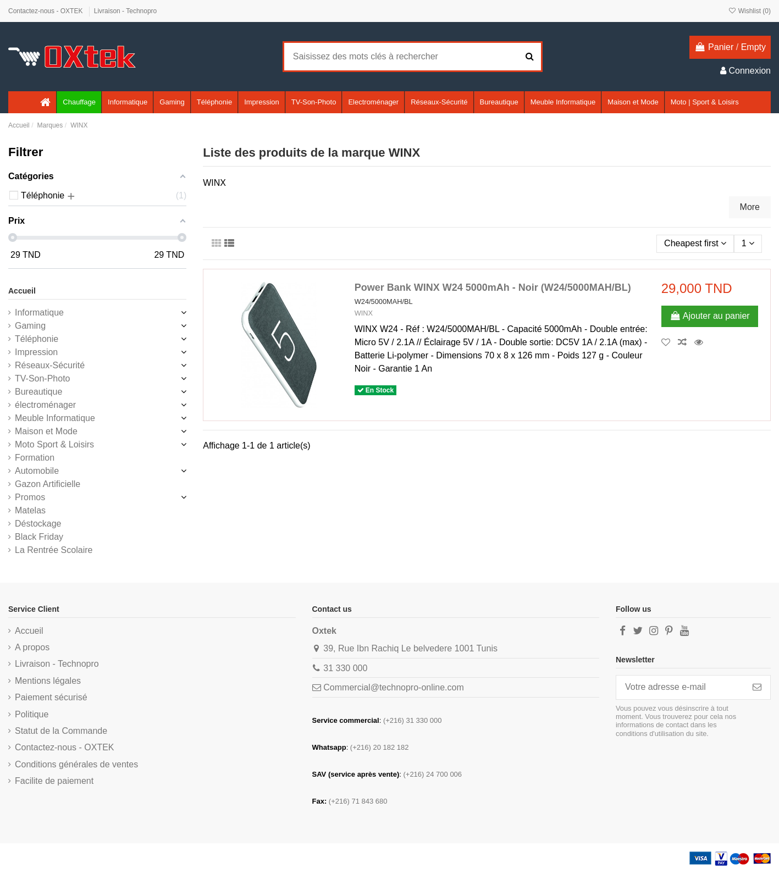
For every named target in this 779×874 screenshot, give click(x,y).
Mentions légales (48, 680)
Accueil (22, 290)
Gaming (30, 325)
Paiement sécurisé (51, 697)
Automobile (37, 470)
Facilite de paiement (54, 781)
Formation (34, 457)
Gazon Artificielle (47, 484)
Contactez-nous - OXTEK (46, 11)
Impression (36, 352)
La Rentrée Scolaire (53, 550)
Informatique (39, 312)
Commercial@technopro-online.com (393, 687)
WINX (364, 313)
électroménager (45, 405)
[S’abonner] (757, 687)
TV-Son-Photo (42, 378)
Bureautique (38, 391)
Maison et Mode (46, 431)
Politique (31, 714)
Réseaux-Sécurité (50, 365)
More (750, 207)
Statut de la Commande (61, 730)
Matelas (30, 510)
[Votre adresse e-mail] (680, 687)
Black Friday (39, 536)
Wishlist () (749, 11)
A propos (32, 647)
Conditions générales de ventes (76, 764)
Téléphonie (36, 339)
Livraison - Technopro (125, 11)
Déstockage (38, 523)
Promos (30, 497)
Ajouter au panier (710, 315)
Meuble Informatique (55, 418)
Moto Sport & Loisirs (54, 444)
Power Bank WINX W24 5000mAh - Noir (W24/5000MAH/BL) (493, 287)
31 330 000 (345, 668)
